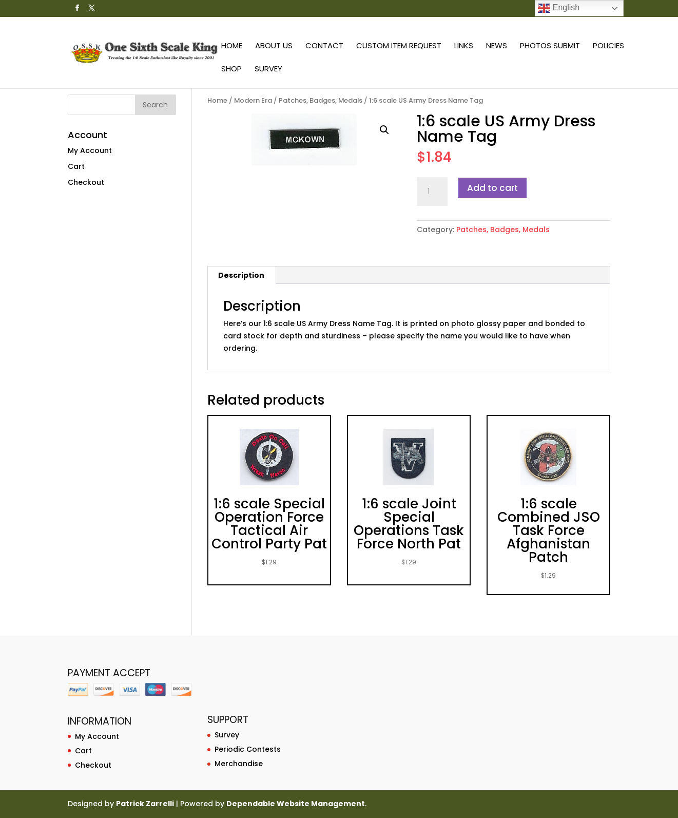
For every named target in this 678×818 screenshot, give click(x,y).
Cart (76, 166)
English (558, 8)
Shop (231, 69)
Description (241, 275)
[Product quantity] (432, 191)
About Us (274, 46)
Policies (608, 46)
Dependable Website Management (295, 803)
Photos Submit (550, 46)
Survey (268, 69)
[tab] (241, 275)
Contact (324, 46)
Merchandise (239, 763)
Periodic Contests (248, 749)
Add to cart (492, 188)
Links (463, 46)
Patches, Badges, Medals (320, 100)
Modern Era (253, 100)
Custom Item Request (398, 46)
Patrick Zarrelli (145, 803)
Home (231, 46)
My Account (90, 150)
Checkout (86, 182)
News (496, 46)
